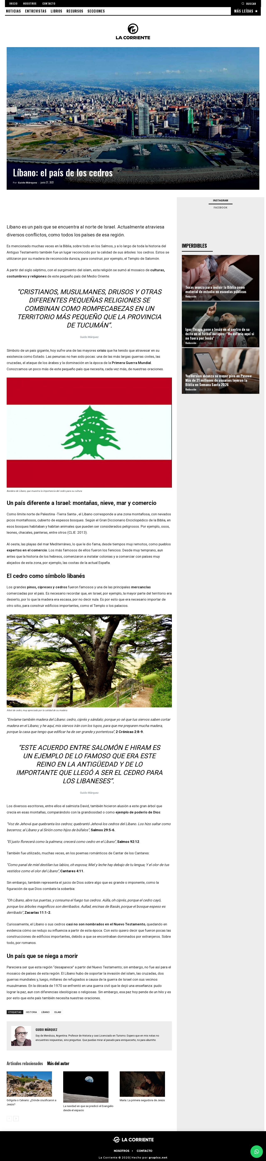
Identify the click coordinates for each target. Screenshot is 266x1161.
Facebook (220, 207)
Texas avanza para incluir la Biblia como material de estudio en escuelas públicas (215, 289)
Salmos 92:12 (128, 842)
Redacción (190, 296)
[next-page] (15, 1118)
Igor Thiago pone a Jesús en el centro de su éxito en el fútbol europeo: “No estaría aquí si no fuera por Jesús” (219, 334)
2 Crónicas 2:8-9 (129, 732)
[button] (248, 3)
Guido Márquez (27, 182)
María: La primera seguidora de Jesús (142, 1100)
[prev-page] (9, 1118)
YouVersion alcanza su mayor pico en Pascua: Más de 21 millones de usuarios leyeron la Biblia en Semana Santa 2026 (218, 380)
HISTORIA (31, 1012)
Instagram (220, 200)
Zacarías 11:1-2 (37, 912)
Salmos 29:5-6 (102, 830)
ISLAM (57, 1012)
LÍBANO (45, 1012)
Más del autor (58, 1063)
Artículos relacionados (25, 1063)
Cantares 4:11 (71, 871)
